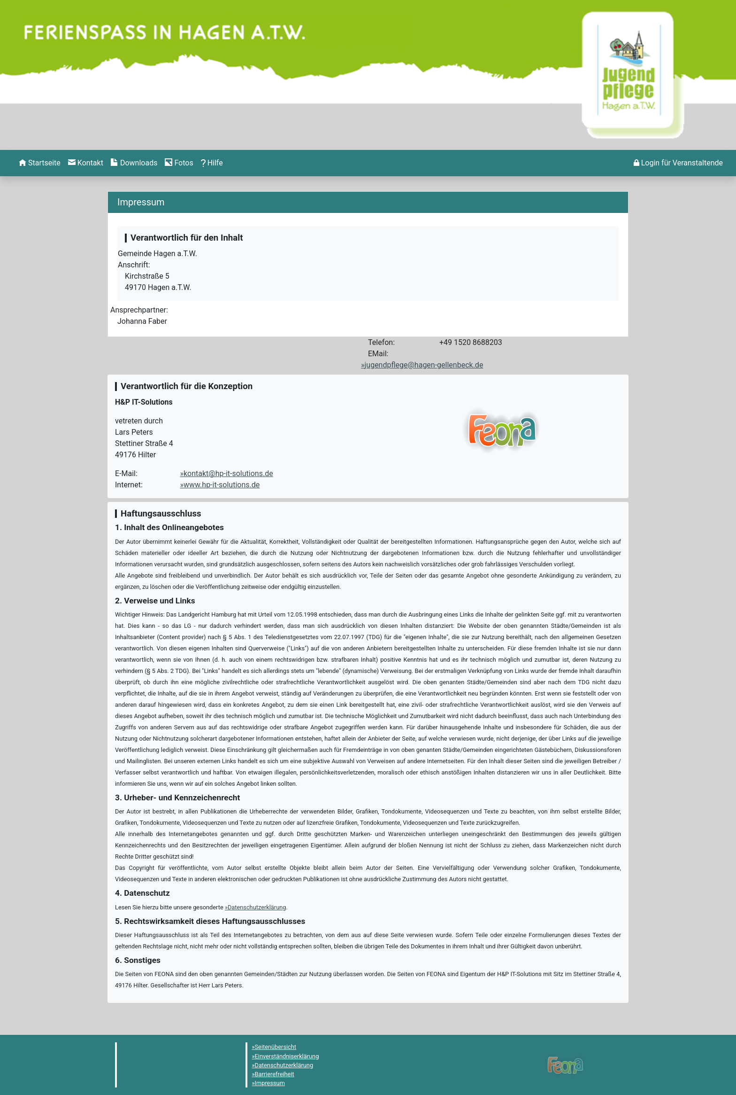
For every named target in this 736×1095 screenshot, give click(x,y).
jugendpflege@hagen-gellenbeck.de (424, 364)
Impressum (270, 1083)
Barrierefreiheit (274, 1074)
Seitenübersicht (276, 1046)
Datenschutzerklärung (257, 907)
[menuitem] (39, 163)
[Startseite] (39, 163)
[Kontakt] (85, 163)
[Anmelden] (678, 163)
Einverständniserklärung (287, 1056)
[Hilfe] (179, 163)
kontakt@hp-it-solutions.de (228, 473)
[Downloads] (134, 163)
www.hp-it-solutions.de (222, 484)
